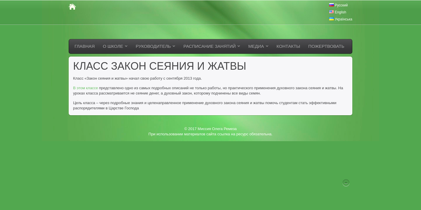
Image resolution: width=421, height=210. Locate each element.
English (337, 12)
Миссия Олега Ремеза (217, 129)
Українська (340, 19)
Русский (338, 5)
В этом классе (85, 88)
